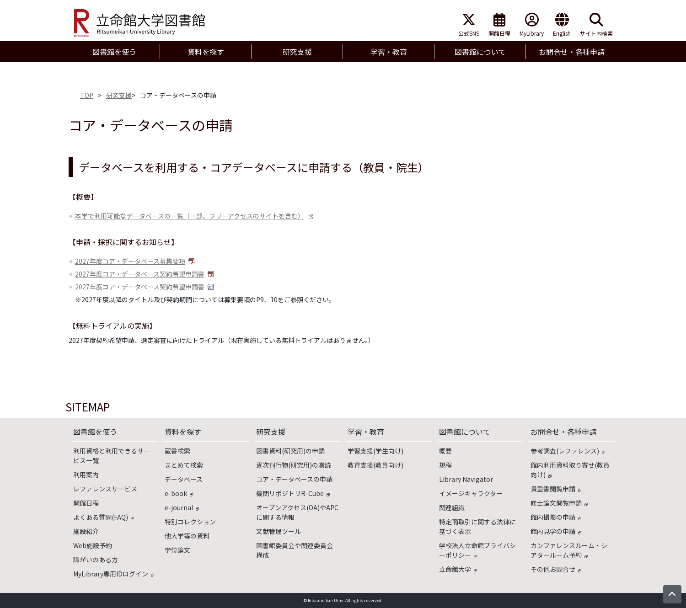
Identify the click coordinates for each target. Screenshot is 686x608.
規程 (445, 464)
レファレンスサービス (105, 488)
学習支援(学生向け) (375, 450)
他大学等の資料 (187, 535)
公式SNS (468, 25)
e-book (179, 493)
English (562, 25)
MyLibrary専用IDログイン (113, 573)
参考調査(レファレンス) (568, 450)
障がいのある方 (95, 559)
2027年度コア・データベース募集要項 (130, 261)
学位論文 (177, 550)
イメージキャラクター (471, 493)
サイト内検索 (596, 25)
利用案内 (86, 474)
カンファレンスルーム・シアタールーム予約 (569, 550)
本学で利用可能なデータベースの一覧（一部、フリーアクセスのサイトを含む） (189, 215)
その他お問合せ (556, 569)
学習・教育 (366, 431)
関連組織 (452, 507)
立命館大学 (458, 569)
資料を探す (183, 431)
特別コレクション (190, 521)
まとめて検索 (184, 464)
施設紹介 (86, 531)
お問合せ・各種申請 (563, 431)
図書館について (464, 431)
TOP (86, 95)
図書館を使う (95, 431)
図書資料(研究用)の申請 (290, 450)
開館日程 (499, 25)
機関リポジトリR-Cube (293, 493)
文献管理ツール (278, 531)
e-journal (182, 507)
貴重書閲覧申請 (556, 488)
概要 (445, 450)
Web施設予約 (92, 545)
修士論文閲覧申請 (559, 502)
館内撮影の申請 (556, 517)
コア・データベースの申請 (294, 479)
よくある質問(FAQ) (103, 517)
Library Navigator (466, 479)
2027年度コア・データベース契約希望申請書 (139, 273)
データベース (184, 479)
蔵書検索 (177, 450)
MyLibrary (532, 25)
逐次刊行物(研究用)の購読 (293, 464)
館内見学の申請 (556, 531)
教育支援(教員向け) (375, 464)
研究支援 (119, 95)
